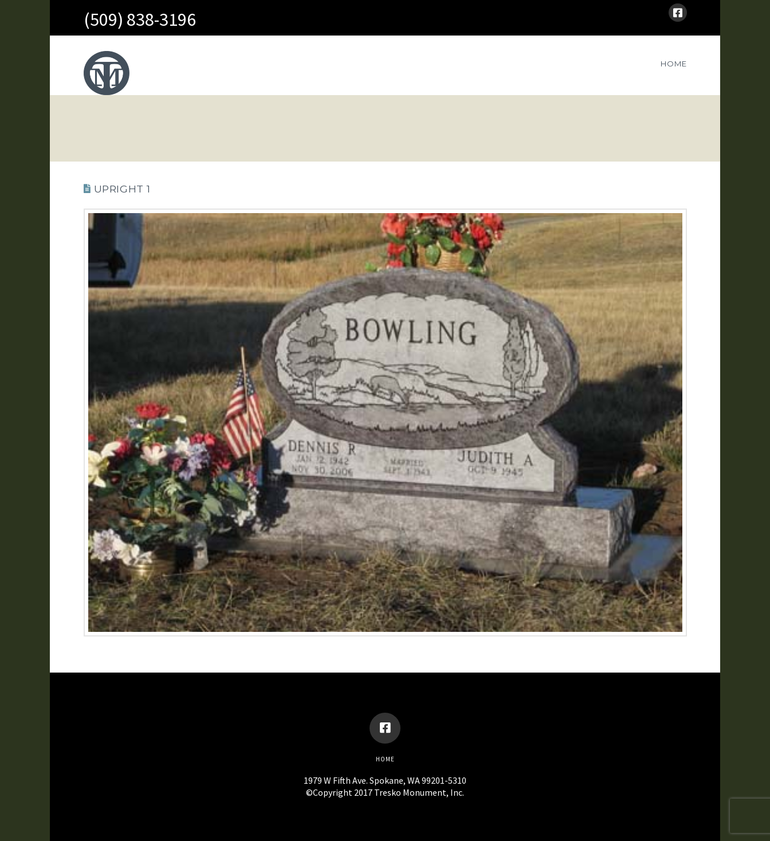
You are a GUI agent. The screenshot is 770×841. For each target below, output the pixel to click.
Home (385, 759)
